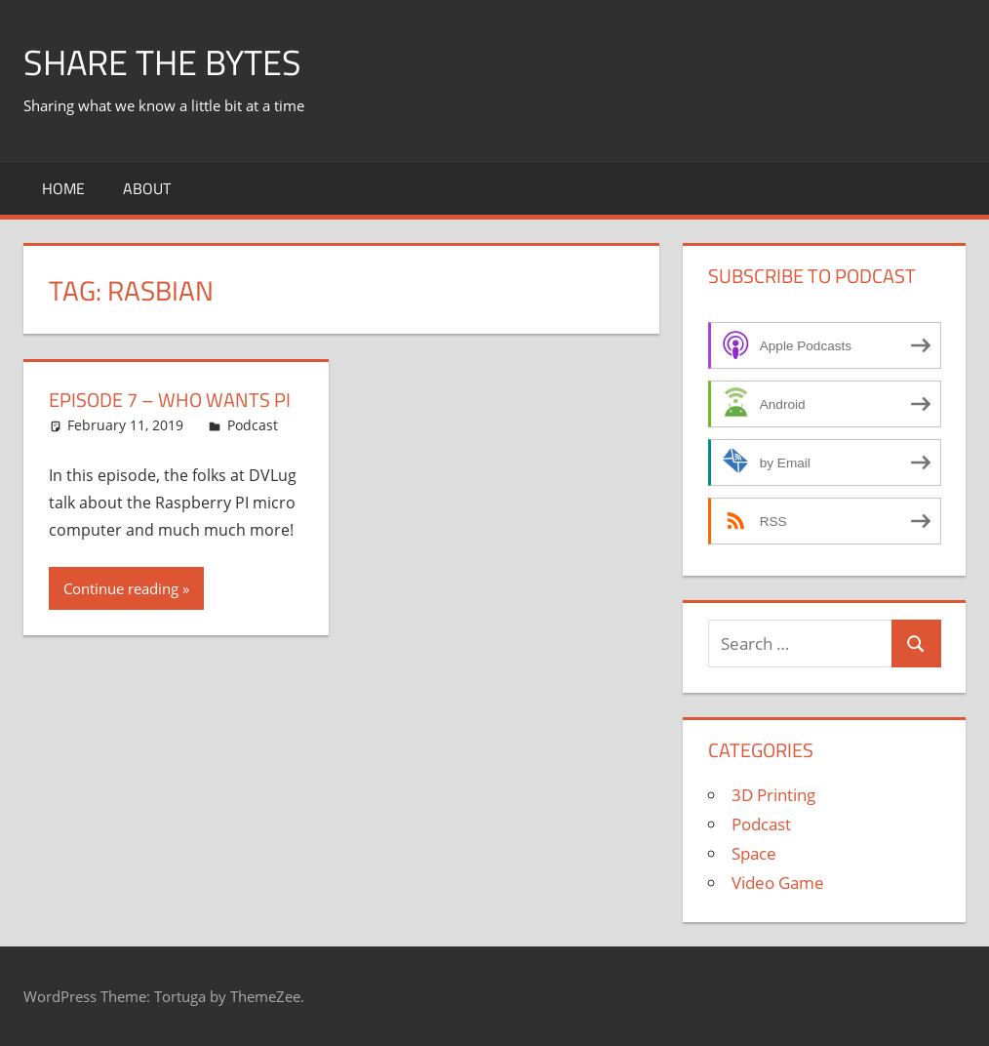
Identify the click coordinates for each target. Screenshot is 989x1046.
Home (63, 188)
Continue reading (120, 588)
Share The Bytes (162, 62)
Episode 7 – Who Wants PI (170, 399)
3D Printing (773, 795)
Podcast (252, 425)
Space (754, 853)
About (147, 188)
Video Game (778, 882)
